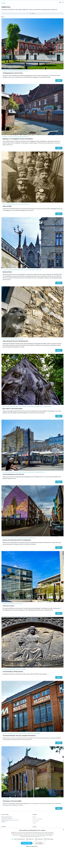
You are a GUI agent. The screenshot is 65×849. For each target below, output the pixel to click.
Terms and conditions (37, 819)
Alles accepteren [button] (26, 843)
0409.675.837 (15, 820)
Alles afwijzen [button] (39, 843)
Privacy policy (36, 821)
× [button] (63, 829)
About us (35, 817)
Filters (32, 13)
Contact (34, 822)
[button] (32, 846)
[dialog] (32, 838)
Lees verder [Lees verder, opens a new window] (42, 836)
